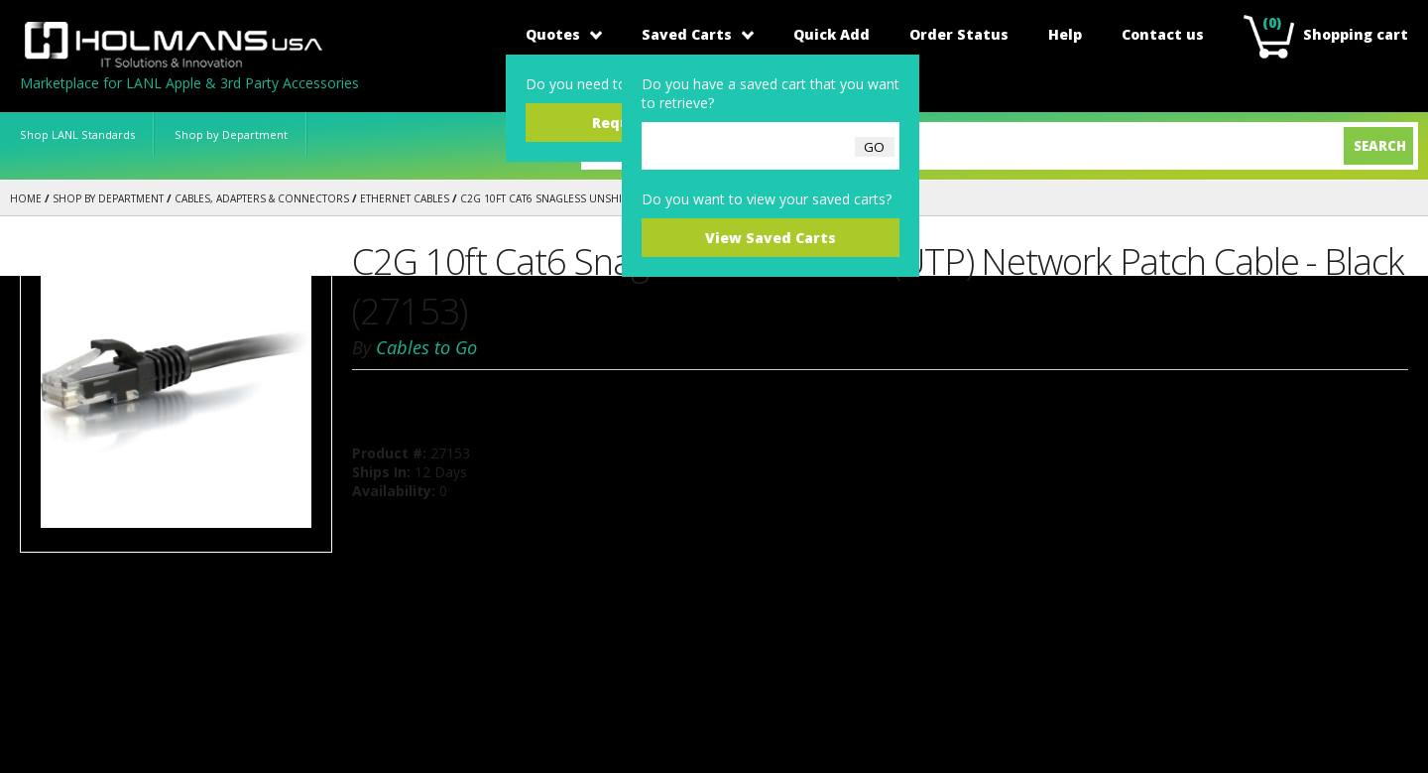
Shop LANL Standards (77, 134)
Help (1065, 34)
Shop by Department (231, 134)
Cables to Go (426, 347)
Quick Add (831, 34)
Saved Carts (698, 34)
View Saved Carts (770, 237)
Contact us (1163, 34)
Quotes (564, 34)
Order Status (959, 34)
